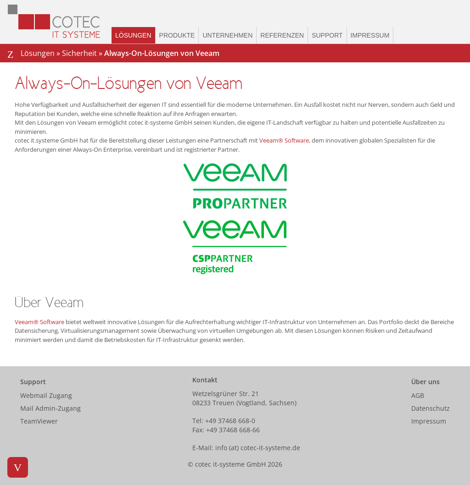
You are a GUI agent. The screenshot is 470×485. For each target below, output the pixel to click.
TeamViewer (39, 421)
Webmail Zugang (46, 395)
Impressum (370, 35)
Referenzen (282, 35)
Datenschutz (430, 408)
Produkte (177, 35)
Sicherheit (79, 53)
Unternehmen (227, 35)
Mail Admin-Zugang (50, 408)
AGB (417, 395)
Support (327, 35)
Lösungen (133, 35)
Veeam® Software (284, 140)
